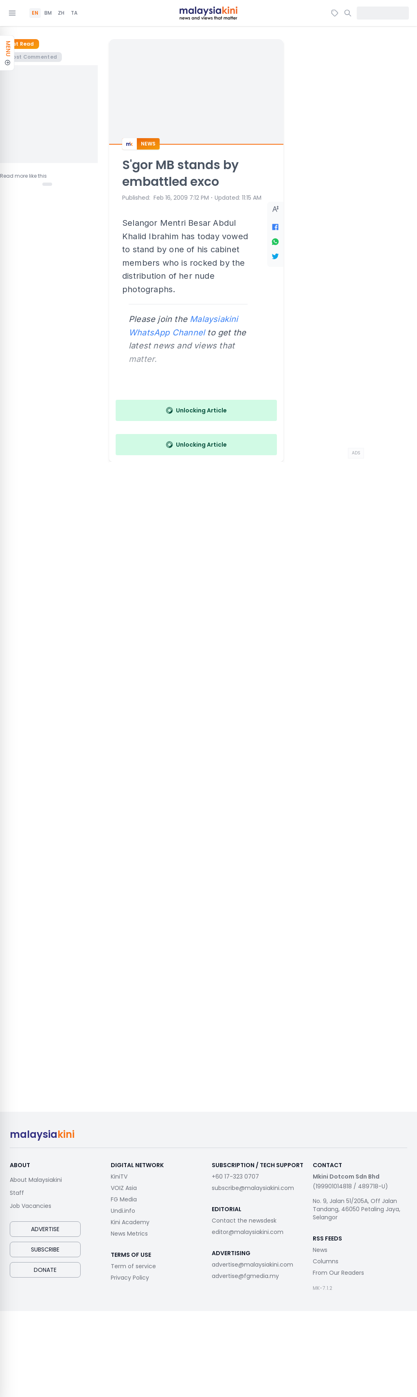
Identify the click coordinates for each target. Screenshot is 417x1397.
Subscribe (45, 1249)
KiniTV (119, 1176)
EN (35, 13)
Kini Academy (130, 1222)
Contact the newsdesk (244, 1220)
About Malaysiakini (36, 1180)
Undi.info (123, 1211)
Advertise (45, 1229)
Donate (45, 1270)
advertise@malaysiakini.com (252, 1264)
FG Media (124, 1199)
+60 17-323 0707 (235, 1176)
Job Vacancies (30, 1206)
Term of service (133, 1266)
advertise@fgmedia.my (245, 1276)
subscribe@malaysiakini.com (253, 1188)
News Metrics (129, 1234)
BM (48, 13)
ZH (61, 13)
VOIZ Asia (124, 1188)
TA (74, 13)
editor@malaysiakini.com (247, 1232)
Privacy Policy (130, 1278)
